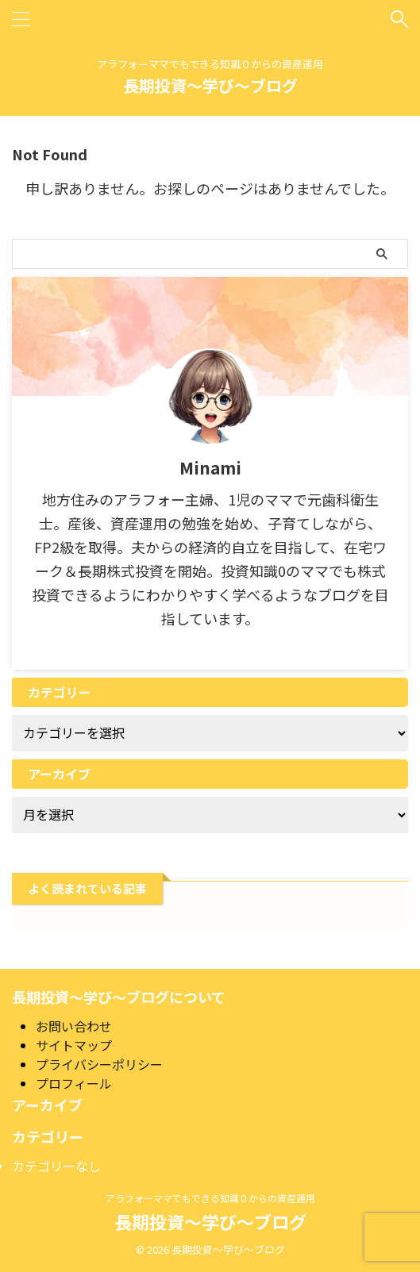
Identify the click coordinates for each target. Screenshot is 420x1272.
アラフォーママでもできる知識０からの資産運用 (210, 1198)
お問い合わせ (74, 1026)
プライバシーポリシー (99, 1064)
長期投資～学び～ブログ (210, 85)
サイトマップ (74, 1045)
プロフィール (74, 1083)
